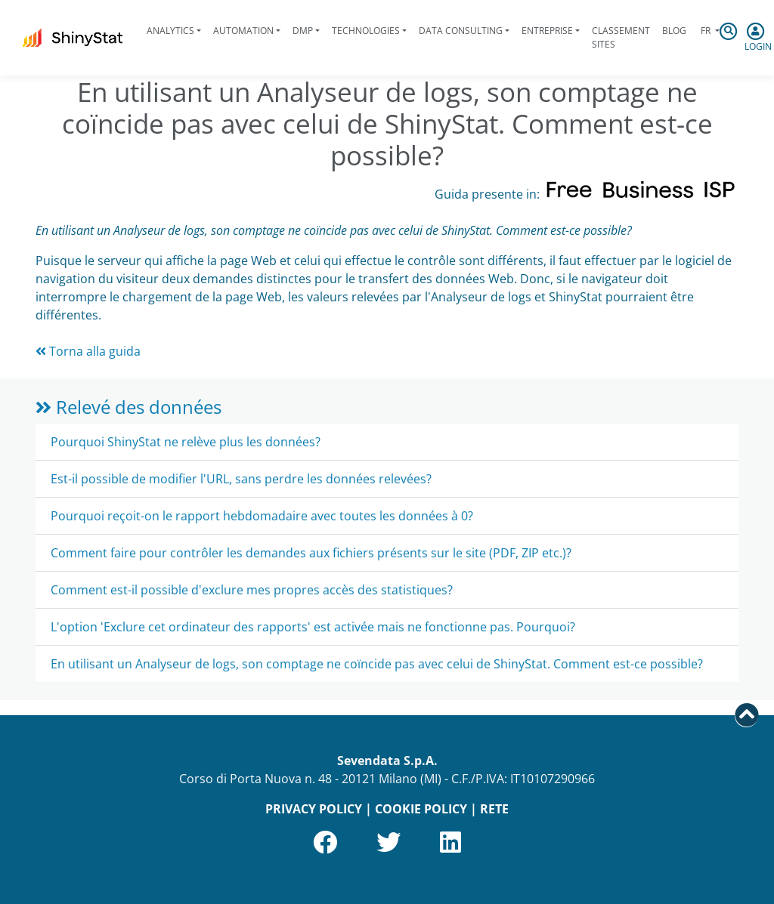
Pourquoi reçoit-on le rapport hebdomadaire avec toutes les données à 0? (262, 516)
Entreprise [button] (547, 30)
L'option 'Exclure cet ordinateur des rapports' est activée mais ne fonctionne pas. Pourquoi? (313, 627)
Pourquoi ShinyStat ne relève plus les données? (185, 441)
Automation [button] (243, 30)
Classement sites (621, 37)
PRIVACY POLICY (313, 809)
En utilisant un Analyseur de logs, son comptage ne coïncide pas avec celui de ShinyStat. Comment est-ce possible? (377, 664)
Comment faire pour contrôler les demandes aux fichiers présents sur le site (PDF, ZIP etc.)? (311, 553)
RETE (494, 809)
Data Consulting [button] (461, 30)
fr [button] (705, 30)
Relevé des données (128, 406)
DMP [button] (303, 30)
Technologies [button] (366, 30)
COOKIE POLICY (421, 809)
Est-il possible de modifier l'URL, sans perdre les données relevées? (241, 479)
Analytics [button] (170, 30)
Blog (674, 30)
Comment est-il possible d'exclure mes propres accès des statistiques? (252, 590)
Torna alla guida (88, 351)
